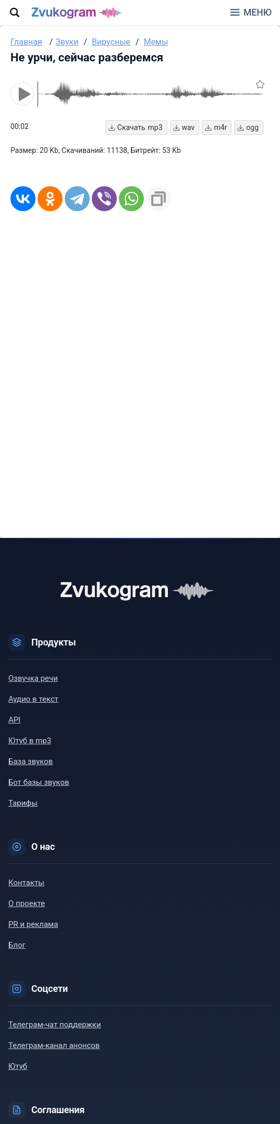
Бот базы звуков (38, 782)
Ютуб (17, 1066)
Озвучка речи (33, 678)
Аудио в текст (33, 699)
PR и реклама (33, 924)
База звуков (30, 761)
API (14, 720)
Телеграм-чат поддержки (54, 1024)
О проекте (26, 903)
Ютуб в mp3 (29, 740)
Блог (17, 945)
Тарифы (23, 803)
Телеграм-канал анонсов (54, 1045)
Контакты (26, 882)
